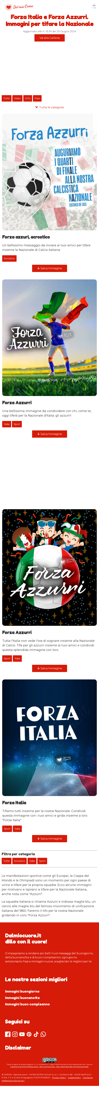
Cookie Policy (74, 1077)
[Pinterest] (29, 1034)
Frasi (37, 98)
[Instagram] (15, 1034)
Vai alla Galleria (50, 37)
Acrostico (9, 258)
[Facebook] (7, 1034)
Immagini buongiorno (22, 991)
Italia (6, 424)
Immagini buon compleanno (27, 1004)
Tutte (6, 98)
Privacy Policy (59, 1077)
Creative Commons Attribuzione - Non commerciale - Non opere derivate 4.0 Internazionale (49, 1066)
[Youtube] (22, 1034)
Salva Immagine (49, 268)
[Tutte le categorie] (49, 107)
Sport (17, 424)
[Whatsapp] (43, 1034)
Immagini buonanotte (22, 998)
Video (17, 98)
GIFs (27, 98)
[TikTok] (36, 1034)
